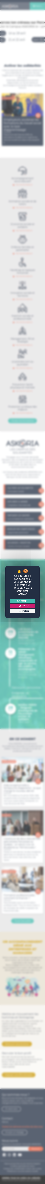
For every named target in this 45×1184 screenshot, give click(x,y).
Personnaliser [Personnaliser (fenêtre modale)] (22, 611)
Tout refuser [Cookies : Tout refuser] (22, 606)
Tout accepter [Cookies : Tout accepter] (22, 601)
